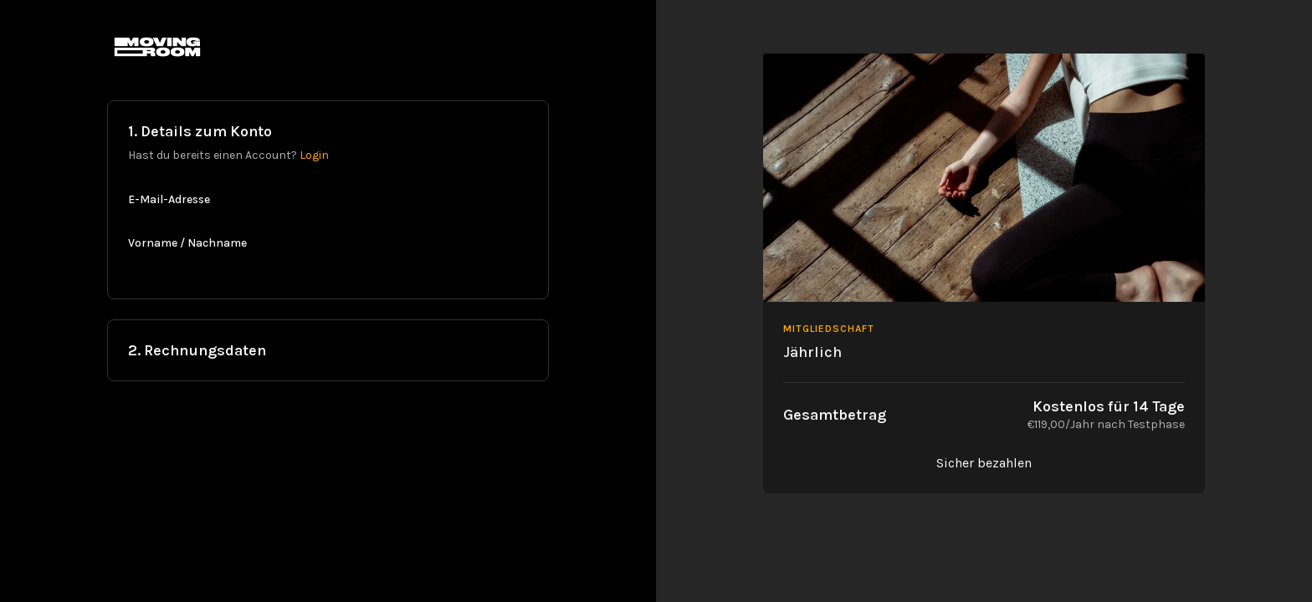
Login (314, 155)
